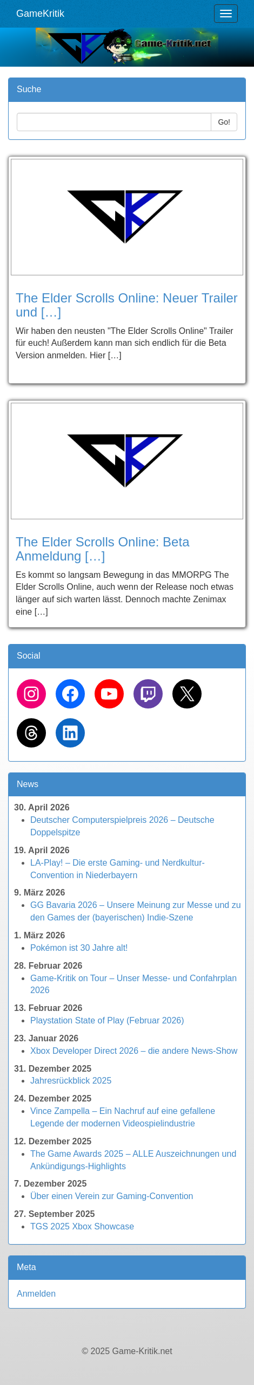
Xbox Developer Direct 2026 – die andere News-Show (133, 1050)
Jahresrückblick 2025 (70, 1080)
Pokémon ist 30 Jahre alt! (79, 947)
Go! (224, 122)
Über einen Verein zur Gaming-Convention (111, 1196)
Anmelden (36, 1293)
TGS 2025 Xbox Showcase (82, 1226)
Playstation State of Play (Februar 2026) (107, 1020)
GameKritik (40, 13)
